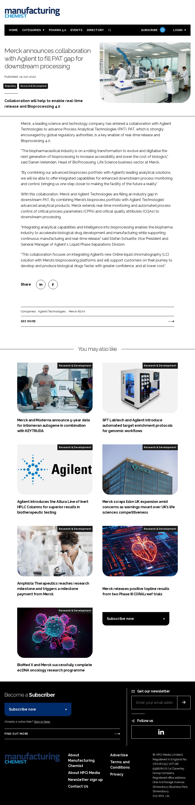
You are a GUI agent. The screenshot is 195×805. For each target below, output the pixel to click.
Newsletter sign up (85, 780)
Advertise (119, 755)
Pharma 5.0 (57, 30)
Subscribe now (120, 619)
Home (13, 30)
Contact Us (78, 786)
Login (178, 30)
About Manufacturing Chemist (81, 760)
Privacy (116, 774)
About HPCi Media (84, 773)
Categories (31, 30)
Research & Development (33, 86)
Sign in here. (42, 721)
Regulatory (10, 86)
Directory (95, 30)
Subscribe (152, 30)
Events (76, 30)
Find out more (16, 733)
